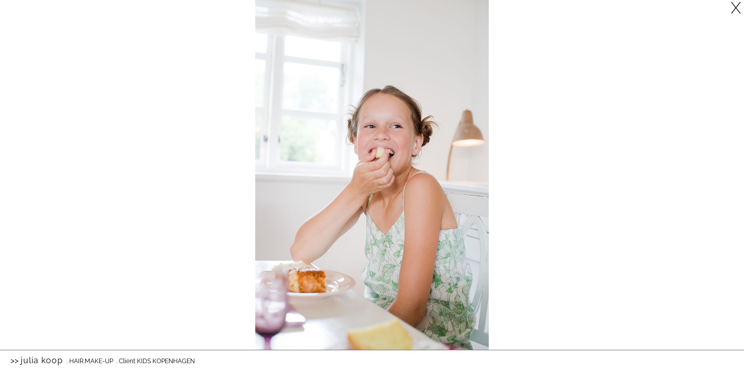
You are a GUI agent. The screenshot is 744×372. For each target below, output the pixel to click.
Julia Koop (42, 360)
